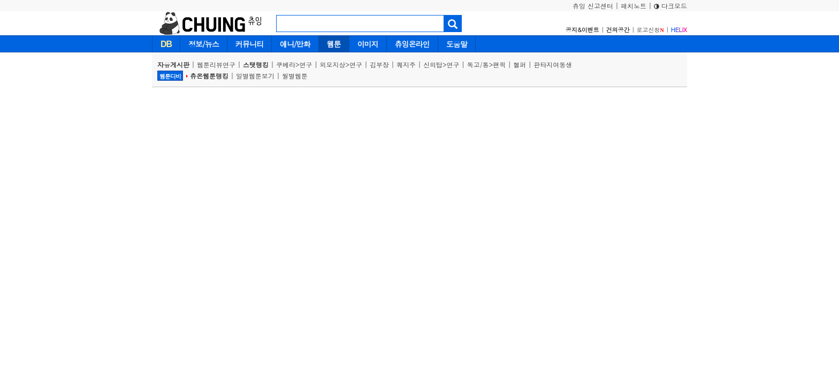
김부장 (379, 64)
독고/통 (478, 64)
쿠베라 (285, 64)
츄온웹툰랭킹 (209, 75)
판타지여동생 (552, 64)
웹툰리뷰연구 (216, 64)
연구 (306, 64)
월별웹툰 (295, 75)
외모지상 (333, 64)
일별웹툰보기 (255, 75)
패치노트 (633, 5)
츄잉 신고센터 (593, 5)
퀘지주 (406, 64)
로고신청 (650, 30)
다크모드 (670, 5)
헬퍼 (519, 64)
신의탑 (433, 64)
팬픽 (499, 64)
